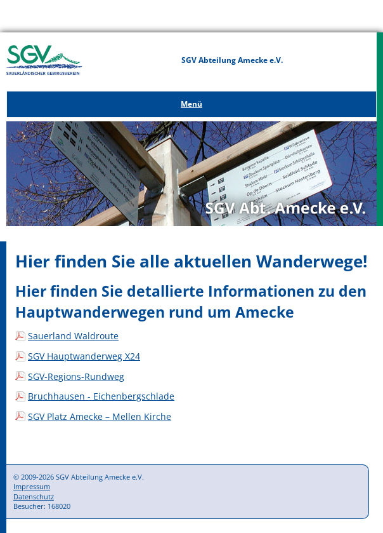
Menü (191, 103)
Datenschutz (33, 496)
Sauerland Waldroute (73, 336)
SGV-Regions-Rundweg (76, 376)
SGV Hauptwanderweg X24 (84, 356)
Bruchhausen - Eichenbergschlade (101, 396)
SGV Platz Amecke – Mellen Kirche (99, 416)
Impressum (31, 486)
